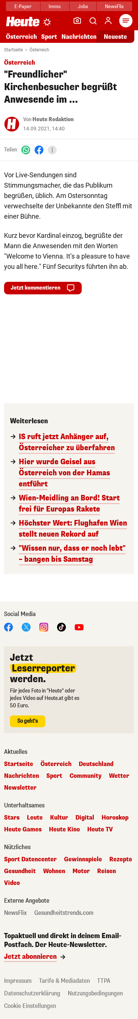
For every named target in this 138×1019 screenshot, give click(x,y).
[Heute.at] (23, 21)
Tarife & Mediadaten (64, 981)
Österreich (21, 37)
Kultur (59, 817)
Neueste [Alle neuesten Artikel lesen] (115, 37)
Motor (81, 871)
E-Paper (23, 6)
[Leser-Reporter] (77, 20)
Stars (12, 817)
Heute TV (100, 829)
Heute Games (23, 829)
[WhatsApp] (25, 149)
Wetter (119, 776)
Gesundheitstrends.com (63, 913)
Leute (35, 817)
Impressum (18, 981)
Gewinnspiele (83, 859)
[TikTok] (61, 626)
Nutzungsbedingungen (95, 993)
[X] (26, 626)
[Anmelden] (108, 20)
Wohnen (54, 871)
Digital (84, 817)
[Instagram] (43, 626)
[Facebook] (39, 149)
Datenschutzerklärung (32, 993)
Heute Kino (64, 829)
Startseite (13, 49)
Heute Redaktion (53, 119)
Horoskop (115, 817)
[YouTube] (79, 626)
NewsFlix (114, 6)
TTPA (103, 981)
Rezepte (120, 859)
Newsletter (20, 787)
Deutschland (96, 764)
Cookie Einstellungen (30, 1006)
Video (12, 883)
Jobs (83, 6)
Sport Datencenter (30, 859)
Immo (55, 6)
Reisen (106, 871)
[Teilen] (52, 150)
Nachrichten (78, 37)
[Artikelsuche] (92, 20)
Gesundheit (20, 871)
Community (86, 776)
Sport (49, 37)
